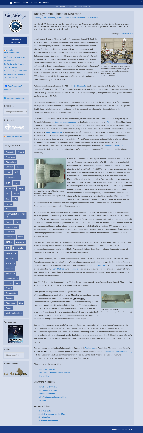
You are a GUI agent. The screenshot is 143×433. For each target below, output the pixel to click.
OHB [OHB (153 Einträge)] (7, 248)
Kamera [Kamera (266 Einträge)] (9, 204)
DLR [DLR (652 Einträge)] (16, 172)
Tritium (110, 122)
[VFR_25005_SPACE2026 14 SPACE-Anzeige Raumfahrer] (15, 334)
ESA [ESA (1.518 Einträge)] (8, 183)
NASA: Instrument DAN (48, 394)
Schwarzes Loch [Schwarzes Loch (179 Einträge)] (12, 278)
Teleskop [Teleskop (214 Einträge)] (9, 298)
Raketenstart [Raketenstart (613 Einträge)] (18, 248)
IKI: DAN (42, 400)
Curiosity (37, 18)
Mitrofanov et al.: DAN (48, 390)
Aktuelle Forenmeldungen (11, 51)
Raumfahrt (51, 18)
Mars (44, 18)
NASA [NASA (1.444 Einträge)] (9, 242)
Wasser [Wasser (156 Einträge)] (8, 308)
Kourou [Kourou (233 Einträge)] (8, 222)
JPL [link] (125, 68)
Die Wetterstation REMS (48, 420)
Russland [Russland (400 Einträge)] (9, 268)
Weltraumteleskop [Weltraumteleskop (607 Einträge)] (14, 313)
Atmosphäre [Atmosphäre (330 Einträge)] (11, 162)
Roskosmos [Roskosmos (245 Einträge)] (10, 263)
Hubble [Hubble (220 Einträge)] (16, 194)
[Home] (11, 2)
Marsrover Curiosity (47, 369)
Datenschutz (16, 42)
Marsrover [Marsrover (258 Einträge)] (10, 232)
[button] (141, 1)
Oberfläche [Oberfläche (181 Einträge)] (20, 242)
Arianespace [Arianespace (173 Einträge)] (10, 157)
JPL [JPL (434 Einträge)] (15, 199)
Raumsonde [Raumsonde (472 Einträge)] (11, 253)
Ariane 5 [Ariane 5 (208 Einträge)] (21, 152)
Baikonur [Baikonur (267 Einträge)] (9, 167)
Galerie (34, 2)
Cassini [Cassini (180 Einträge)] (19, 167)
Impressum (16, 39)
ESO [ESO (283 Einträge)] (16, 183)
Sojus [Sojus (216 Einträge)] (18, 283)
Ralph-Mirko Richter (127, 34)
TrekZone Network (14, 136)
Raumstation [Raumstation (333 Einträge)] (11, 259)
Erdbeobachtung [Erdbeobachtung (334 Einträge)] (12, 177)
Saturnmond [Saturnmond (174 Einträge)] (10, 274)
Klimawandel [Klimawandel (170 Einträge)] (10, 209)
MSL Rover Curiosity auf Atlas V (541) (54, 373)
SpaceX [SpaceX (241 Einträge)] (9, 288)
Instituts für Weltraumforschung (119, 351)
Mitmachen (44, 2)
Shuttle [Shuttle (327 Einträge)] (9, 283)
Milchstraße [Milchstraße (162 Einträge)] (10, 237)
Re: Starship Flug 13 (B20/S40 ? (15, 71)
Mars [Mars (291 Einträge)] (17, 222)
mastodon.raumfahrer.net (16, 98)
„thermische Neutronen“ (114, 146)
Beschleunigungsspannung (65, 122)
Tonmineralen (74, 269)
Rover (58, 18)
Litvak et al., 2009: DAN (48, 387)
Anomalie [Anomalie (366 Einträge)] (10, 152)
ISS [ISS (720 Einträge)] (7, 199)
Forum (25, 2)
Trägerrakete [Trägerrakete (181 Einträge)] (10, 303)
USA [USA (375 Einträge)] (21, 303)
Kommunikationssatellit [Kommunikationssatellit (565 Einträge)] (15, 215)
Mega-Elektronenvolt (54, 132)
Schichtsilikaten (59, 269)
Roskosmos (90, 348)
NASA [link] (105, 76)
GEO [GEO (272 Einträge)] (7, 194)
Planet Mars (44, 376)
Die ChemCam (44, 417)
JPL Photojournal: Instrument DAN (53, 397)
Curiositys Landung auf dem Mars (52, 414)
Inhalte (17, 2)
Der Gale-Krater (45, 411)
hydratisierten (102, 265)
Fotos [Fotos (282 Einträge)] (21, 188)
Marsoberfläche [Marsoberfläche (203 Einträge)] (12, 227)
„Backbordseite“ (80, 86)
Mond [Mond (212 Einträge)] (20, 237)
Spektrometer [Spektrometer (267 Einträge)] (11, 293)
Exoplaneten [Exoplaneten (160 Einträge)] (10, 189)
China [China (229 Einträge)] (8, 172)
